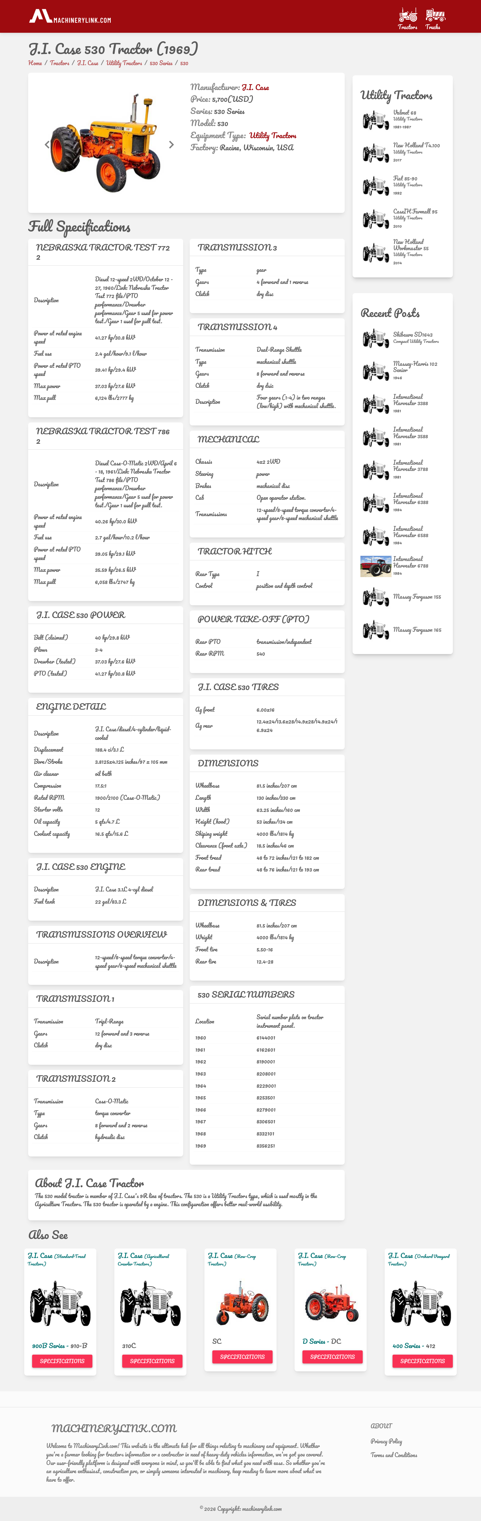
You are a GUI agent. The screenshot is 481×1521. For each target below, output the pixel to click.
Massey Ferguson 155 (417, 596)
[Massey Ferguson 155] (376, 597)
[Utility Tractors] (407, 119)
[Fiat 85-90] (376, 186)
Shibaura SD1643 (413, 334)
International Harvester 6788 (410, 562)
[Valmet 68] (376, 120)
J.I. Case (255, 87)
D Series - (316, 1341)
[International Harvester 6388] (376, 503)
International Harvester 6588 (410, 531)
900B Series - (51, 1345)
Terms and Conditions (394, 1454)
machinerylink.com (262, 1508)
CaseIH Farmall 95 (415, 211)
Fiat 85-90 (405, 178)
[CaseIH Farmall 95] (376, 219)
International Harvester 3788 (410, 465)
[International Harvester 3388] (376, 404)
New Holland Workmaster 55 (411, 245)
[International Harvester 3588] (376, 437)
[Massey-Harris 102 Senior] (376, 371)
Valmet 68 (404, 112)
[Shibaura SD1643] (376, 338)
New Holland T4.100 (416, 145)
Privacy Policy (386, 1441)
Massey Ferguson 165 (417, 629)
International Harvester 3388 (410, 399)
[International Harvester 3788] (376, 470)
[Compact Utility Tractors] (416, 341)
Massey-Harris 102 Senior (415, 366)
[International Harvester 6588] (376, 536)
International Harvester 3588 (410, 432)
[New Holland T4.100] (376, 153)
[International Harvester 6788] (376, 566)
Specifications (62, 1361)
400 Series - (409, 1345)
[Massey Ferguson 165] (376, 629)
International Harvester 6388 (410, 498)
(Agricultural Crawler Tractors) (143, 1260)
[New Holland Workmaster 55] (376, 252)
